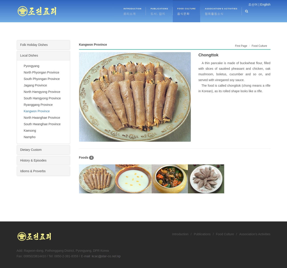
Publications (202, 234)
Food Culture (225, 234)
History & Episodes (33, 160)
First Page (241, 45)
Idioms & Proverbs (33, 171)
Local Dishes (29, 55)
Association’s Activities (255, 234)
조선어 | (253, 4)
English (265, 4)
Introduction (180, 234)
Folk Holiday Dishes (34, 45)
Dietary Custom (31, 149)
